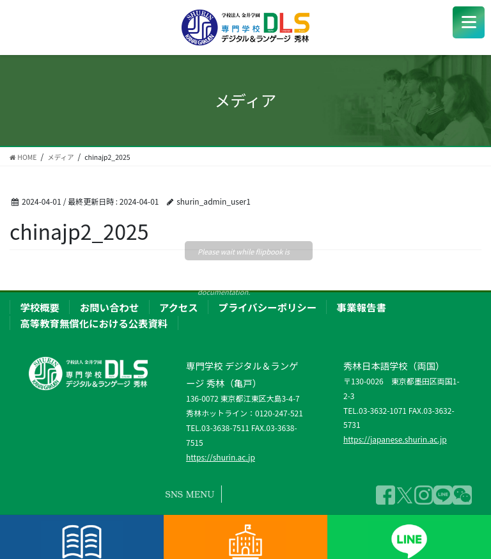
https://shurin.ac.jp (220, 457)
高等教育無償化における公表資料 (94, 323)
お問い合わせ (109, 307)
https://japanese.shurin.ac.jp (395, 439)
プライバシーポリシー (267, 307)
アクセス (178, 307)
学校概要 (39, 307)
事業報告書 (361, 307)
